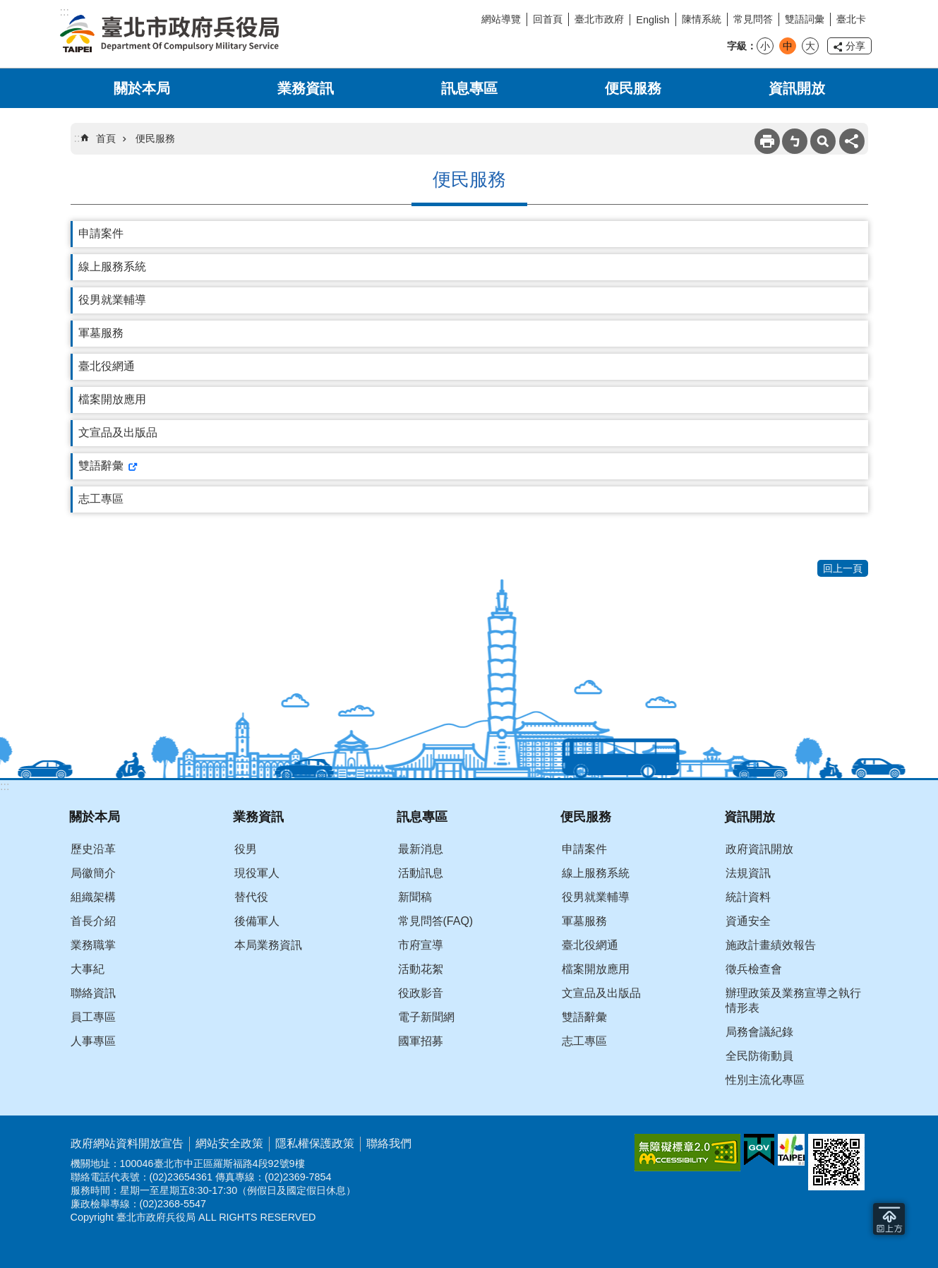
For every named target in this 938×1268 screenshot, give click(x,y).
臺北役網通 (106, 366)
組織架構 (93, 897)
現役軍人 (256, 873)
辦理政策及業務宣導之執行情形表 (793, 1000)
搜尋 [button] (823, 141)
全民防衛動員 (759, 1056)
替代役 (251, 897)
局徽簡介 (93, 873)
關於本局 (142, 88)
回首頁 (548, 19)
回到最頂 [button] (889, 1219)
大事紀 (87, 969)
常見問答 (753, 19)
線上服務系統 (112, 267)
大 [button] (810, 46)
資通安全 (748, 921)
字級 (737, 46)
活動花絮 (420, 969)
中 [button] (788, 46)
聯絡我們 (388, 1143)
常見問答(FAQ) (436, 921)
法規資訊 (748, 873)
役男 (245, 849)
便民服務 (633, 88)
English (652, 19)
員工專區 (93, 1017)
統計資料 (748, 897)
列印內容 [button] (767, 141)
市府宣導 (420, 945)
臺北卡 (851, 19)
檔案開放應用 (112, 399)
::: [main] (78, 138)
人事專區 (93, 1041)
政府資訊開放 (759, 849)
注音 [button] (794, 141)
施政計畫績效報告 (771, 945)
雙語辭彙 (101, 466)
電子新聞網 (426, 1017)
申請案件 (101, 233)
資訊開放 (797, 88)
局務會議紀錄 (759, 1032)
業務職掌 (93, 945)
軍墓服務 (101, 333)
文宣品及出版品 (117, 432)
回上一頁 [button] (842, 568)
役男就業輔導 (112, 300)
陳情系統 (701, 19)
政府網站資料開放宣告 (127, 1143)
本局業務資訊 (268, 945)
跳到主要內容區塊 (7, 7)
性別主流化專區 (765, 1080)
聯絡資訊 (93, 993)
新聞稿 (415, 897)
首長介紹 (93, 921)
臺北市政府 (599, 19)
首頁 (106, 138)
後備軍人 (256, 921)
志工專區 (101, 499)
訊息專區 (469, 88)
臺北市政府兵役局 (169, 34)
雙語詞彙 (804, 19)
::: (4, 786)
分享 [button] (855, 46)
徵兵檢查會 (754, 969)
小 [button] (765, 46)
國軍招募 (420, 1041)
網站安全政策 (229, 1143)
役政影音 (420, 993)
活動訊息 (420, 873)
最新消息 (420, 849)
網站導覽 (501, 19)
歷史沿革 (93, 849)
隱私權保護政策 (314, 1143)
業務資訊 (305, 88)
